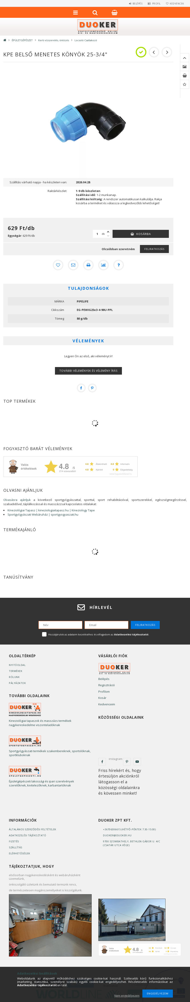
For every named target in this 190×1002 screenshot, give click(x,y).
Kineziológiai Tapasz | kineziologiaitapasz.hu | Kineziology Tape (51, 510)
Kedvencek (176, 3)
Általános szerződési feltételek (32, 829)
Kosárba (143, 234)
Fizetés (14, 841)
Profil (154, 3)
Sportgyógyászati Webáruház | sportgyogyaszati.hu (43, 514)
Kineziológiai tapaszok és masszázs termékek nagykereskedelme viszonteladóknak (40, 723)
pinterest (127, 761)
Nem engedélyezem (126, 996)
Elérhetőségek (19, 853)
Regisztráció (106, 685)
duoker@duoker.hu (117, 835)
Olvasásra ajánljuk (17, 500)
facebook (102, 761)
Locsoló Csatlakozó (86, 40)
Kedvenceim (106, 704)
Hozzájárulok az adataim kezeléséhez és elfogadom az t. (98, 634)
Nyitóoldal (17, 665)
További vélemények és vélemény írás (88, 371)
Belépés (134, 3)
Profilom (104, 692)
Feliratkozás (154, 249)
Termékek (15, 671)
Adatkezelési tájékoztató (27, 835)
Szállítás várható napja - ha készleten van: (38, 182)
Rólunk (14, 677)
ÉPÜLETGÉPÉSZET (22, 40)
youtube (137, 761)
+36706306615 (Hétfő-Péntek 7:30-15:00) (129, 829)
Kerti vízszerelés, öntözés (53, 40)
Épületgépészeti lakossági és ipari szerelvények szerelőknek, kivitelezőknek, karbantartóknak (41, 783)
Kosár (102, 698)
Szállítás (15, 847)
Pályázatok (17, 683)
